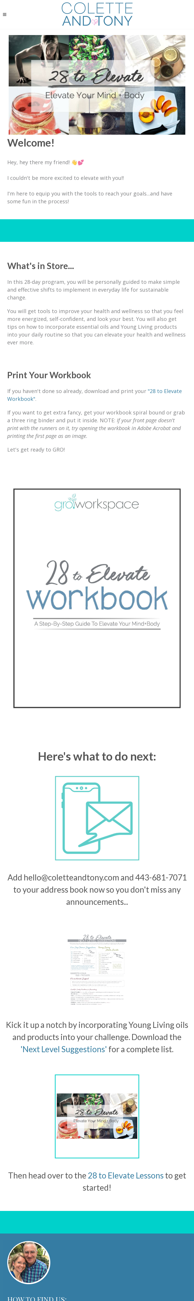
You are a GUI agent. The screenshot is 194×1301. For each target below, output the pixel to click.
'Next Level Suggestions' (64, 1049)
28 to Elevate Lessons (126, 1175)
